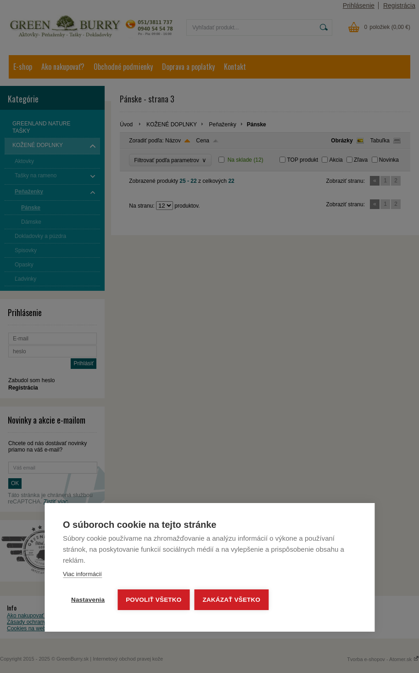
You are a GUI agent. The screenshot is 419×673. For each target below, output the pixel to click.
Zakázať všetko (232, 599)
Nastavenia (88, 599)
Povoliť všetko (153, 599)
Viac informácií (82, 574)
